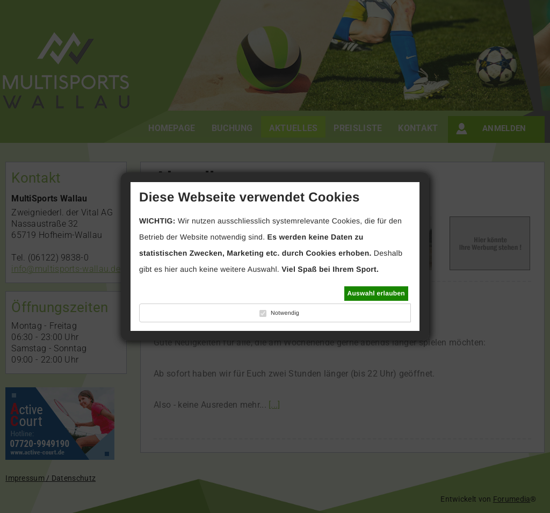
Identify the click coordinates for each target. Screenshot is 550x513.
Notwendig (285, 313)
